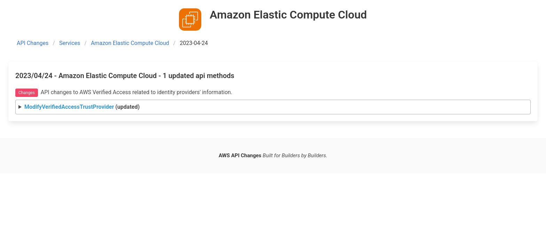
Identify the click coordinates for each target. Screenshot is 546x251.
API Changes (32, 43)
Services (69, 43)
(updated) (82, 107)
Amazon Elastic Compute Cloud (130, 43)
